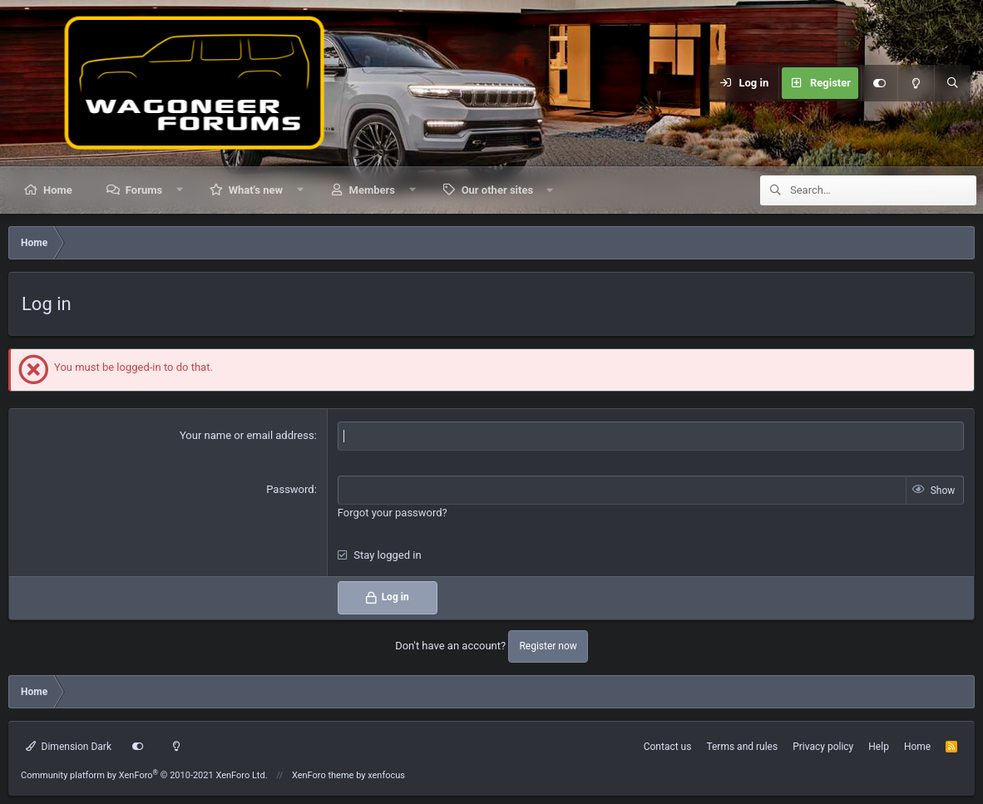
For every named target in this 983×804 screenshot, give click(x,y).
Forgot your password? (392, 512)
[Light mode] (915, 83)
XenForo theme (323, 775)
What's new (256, 190)
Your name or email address (247, 435)
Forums (144, 190)
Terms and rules (742, 746)
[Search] (952, 83)
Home (57, 190)
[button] (180, 190)
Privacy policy (823, 746)
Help (878, 746)
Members (372, 190)
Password (290, 489)
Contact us (668, 746)
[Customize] (879, 83)
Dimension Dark (68, 746)
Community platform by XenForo (144, 775)
